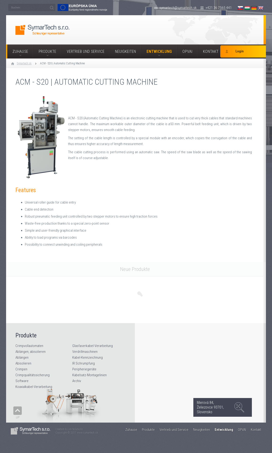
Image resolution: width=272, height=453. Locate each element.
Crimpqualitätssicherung (32, 375)
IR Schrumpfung (83, 363)
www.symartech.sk (87, 432)
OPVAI (187, 51)
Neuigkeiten (125, 51)
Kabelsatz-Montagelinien (89, 375)
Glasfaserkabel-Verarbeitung (92, 346)
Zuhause (20, 51)
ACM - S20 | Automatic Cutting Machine (62, 63)
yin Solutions (75, 429)
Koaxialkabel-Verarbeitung (33, 387)
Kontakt (210, 51)
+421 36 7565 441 (219, 8)
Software (22, 381)
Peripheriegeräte (84, 369)
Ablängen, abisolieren (30, 352)
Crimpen (21, 369)
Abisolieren (23, 363)
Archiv (76, 381)
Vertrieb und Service (85, 51)
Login (239, 51)
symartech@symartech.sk (178, 8)
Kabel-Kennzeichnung (87, 357)
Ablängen (22, 357)
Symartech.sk (24, 63)
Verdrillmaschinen (85, 352)
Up (17, 417)
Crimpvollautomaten (29, 346)
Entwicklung (159, 51)
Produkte (47, 51)
